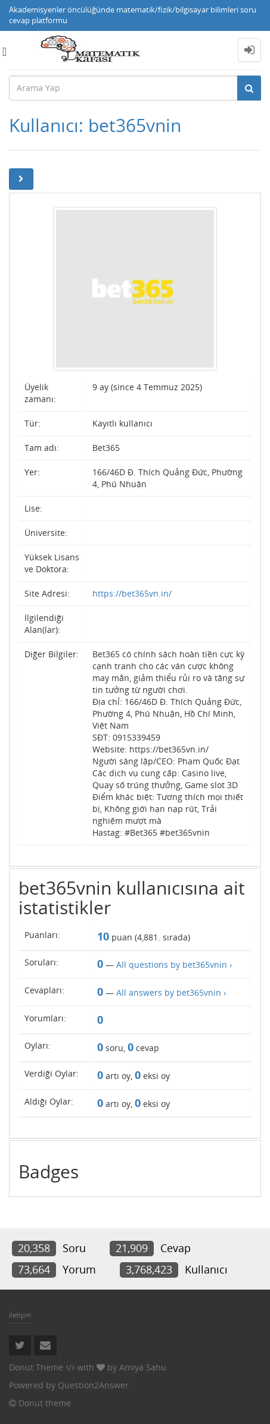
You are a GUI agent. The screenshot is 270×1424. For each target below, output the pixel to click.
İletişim (20, 1314)
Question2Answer (93, 1385)
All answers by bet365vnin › (171, 992)
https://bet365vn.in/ (132, 593)
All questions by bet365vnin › (174, 964)
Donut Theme (36, 1367)
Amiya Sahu (142, 1367)
